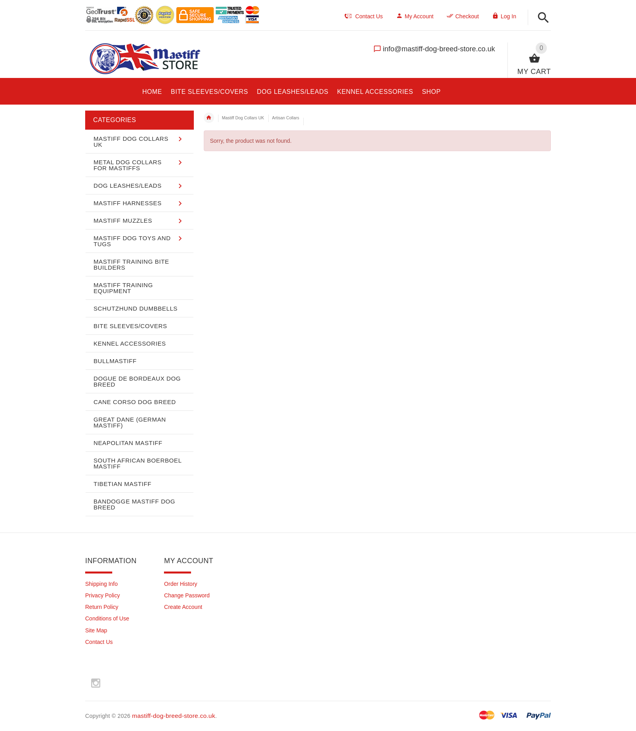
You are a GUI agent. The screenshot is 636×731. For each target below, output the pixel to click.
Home (209, 118)
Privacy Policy (102, 595)
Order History (180, 584)
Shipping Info (101, 584)
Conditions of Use (107, 618)
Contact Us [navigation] (364, 16)
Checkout (463, 16)
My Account (414, 16)
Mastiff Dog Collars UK (243, 117)
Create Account (183, 607)
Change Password (186, 595)
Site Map (96, 630)
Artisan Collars (285, 117)
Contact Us (99, 642)
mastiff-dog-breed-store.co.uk (173, 715)
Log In (504, 16)
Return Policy (101, 607)
